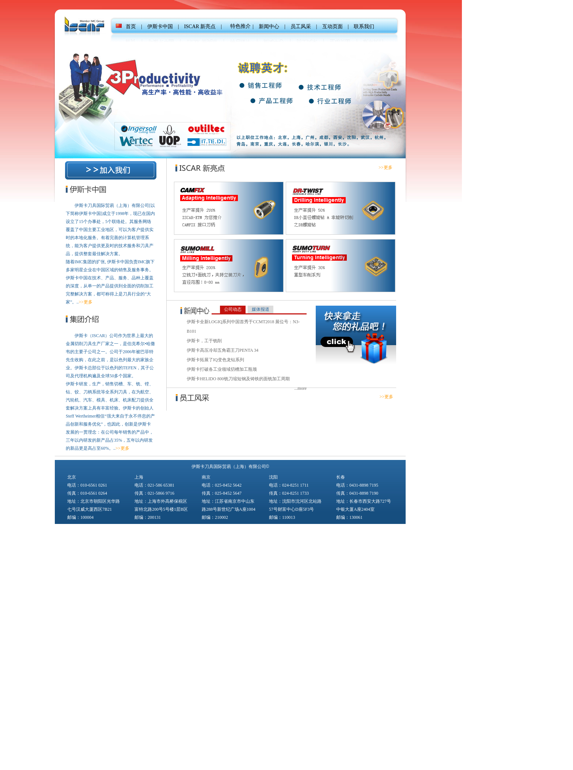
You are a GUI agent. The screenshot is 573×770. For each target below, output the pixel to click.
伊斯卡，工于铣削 (204, 340)
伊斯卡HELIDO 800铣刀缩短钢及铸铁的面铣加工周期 (238, 378)
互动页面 (332, 26)
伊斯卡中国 (160, 26)
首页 (131, 26)
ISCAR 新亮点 (200, 26)
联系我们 (364, 26)
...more (300, 388)
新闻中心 (269, 26)
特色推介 (240, 26)
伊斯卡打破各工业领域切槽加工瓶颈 (222, 369)
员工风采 (301, 26)
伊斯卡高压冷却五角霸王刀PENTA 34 (222, 350)
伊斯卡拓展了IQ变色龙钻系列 (215, 359)
